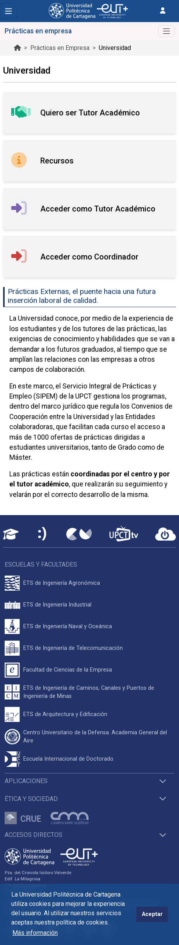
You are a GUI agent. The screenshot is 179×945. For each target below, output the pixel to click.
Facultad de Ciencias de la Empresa (67, 670)
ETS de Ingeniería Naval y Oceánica (67, 626)
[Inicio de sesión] (162, 10)
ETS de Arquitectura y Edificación (65, 714)
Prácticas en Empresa (60, 48)
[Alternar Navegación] (166, 31)
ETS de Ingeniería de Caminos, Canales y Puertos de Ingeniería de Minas (88, 692)
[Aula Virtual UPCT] (11, 534)
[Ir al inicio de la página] (17, 48)
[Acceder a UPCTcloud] (165, 534)
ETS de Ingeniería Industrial (57, 604)
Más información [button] (35, 932)
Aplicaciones (26, 781)
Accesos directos (33, 834)
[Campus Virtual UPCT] (79, 534)
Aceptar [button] (152, 914)
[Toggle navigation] (8, 11)
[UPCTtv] (123, 534)
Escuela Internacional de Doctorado (68, 759)
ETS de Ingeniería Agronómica (61, 583)
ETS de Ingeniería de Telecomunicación (73, 648)
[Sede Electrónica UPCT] (42, 534)
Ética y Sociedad (31, 798)
